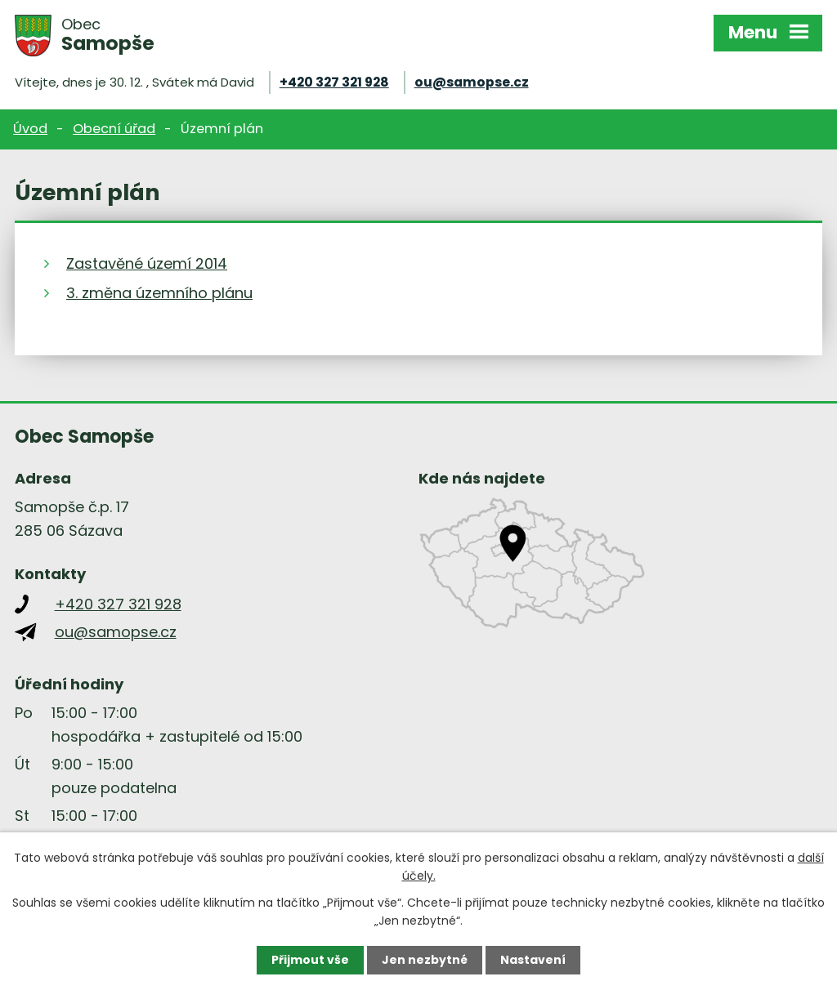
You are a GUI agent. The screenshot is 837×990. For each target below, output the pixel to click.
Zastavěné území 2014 (146, 263)
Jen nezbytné (425, 960)
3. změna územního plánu (159, 293)
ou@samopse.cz (471, 82)
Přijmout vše (310, 960)
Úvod (30, 128)
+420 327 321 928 (334, 82)
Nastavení (533, 960)
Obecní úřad (114, 128)
